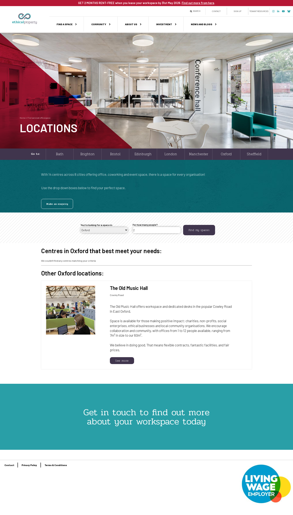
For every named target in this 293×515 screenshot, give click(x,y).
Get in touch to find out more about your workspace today (146, 416)
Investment (164, 24)
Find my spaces (199, 230)
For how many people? (145, 224)
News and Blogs (201, 24)
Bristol (115, 154)
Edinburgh (143, 154)
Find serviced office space (38, 118)
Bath (59, 154)
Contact (216, 11)
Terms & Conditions (56, 465)
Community (98, 24)
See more (122, 360)
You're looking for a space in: (97, 224)
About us (131, 24)
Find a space (64, 24)
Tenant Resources (258, 11)
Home (22, 118)
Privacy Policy (29, 465)
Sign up (237, 11)
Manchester (198, 154)
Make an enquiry (57, 204)
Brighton (87, 154)
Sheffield (254, 154)
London (170, 154)
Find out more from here (198, 3)
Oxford (226, 154)
